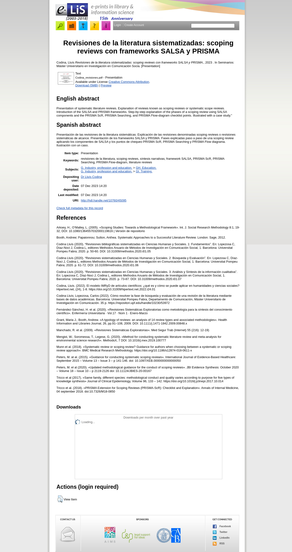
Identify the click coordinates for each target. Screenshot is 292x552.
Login (117, 25)
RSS (219, 544)
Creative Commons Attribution (129, 82)
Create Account (134, 25)
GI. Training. (144, 171)
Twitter (220, 532)
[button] (60, 499)
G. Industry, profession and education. (106, 168)
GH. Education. (146, 168)
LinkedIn (221, 538)
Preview (106, 85)
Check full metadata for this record (80, 208)
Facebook (222, 526)
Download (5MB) (86, 85)
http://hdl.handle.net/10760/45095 (104, 200)
